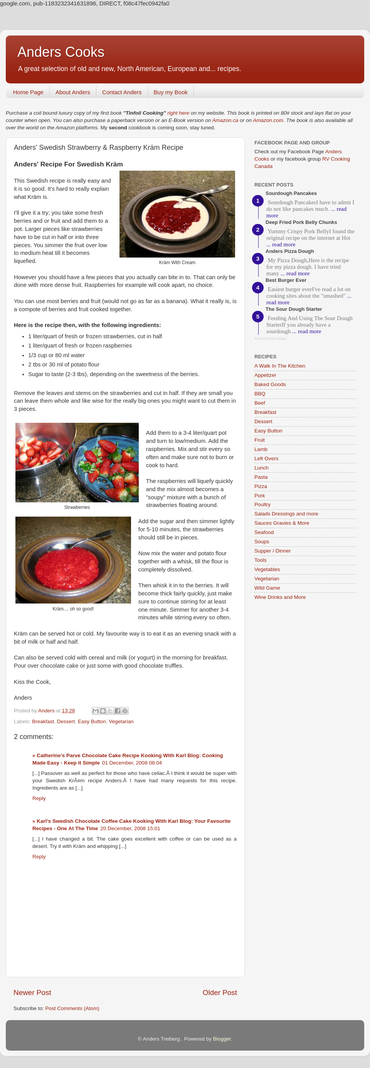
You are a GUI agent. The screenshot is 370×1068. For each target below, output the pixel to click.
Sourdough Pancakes (291, 193)
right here (178, 113)
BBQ (260, 394)
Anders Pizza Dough (290, 251)
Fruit (259, 440)
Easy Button (92, 721)
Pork (259, 495)
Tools (260, 560)
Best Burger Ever (286, 280)
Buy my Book (171, 92)
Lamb (260, 449)
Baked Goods (270, 384)
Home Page (28, 92)
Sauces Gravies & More (281, 523)
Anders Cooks (60, 52)
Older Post (220, 992)
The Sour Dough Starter (294, 309)
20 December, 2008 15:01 (130, 828)
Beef (259, 403)
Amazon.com (268, 120)
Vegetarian (121, 721)
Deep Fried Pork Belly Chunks (301, 222)
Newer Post (32, 992)
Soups (261, 541)
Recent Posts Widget (270, 339)
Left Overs (266, 458)
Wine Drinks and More (280, 597)
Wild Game (267, 588)
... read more (280, 244)
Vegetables (267, 569)
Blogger (222, 1039)
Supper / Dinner (272, 551)
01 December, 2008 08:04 (132, 763)
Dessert (66, 721)
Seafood (264, 532)
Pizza (260, 486)
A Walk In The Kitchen (279, 366)
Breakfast (43, 721)
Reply (39, 798)
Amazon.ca (225, 120)
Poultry (262, 504)
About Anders (73, 92)
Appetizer (265, 375)
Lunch (261, 468)
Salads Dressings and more (286, 514)
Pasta (261, 477)
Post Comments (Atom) (72, 1008)
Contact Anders (122, 92)
